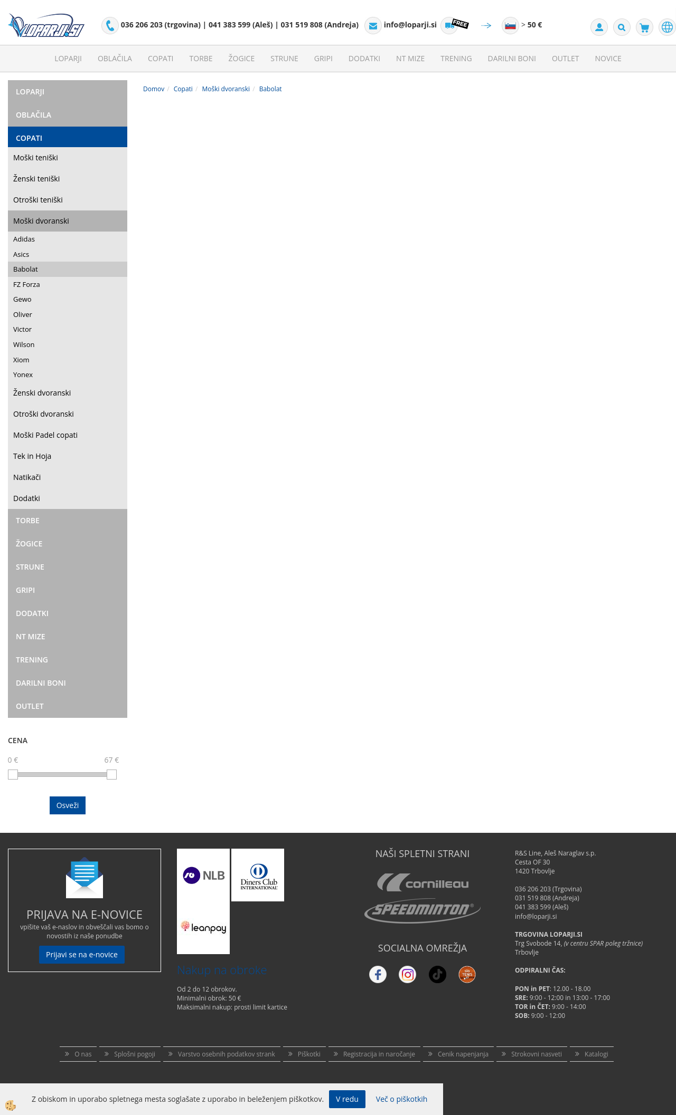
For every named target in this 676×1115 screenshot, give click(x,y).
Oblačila (115, 58)
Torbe (201, 58)
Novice (608, 58)
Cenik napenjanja (463, 1054)
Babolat (25, 269)
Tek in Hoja (32, 456)
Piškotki (309, 1054)
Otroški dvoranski (43, 414)
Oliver (22, 314)
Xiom (21, 359)
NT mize (410, 58)
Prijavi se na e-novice (82, 954)
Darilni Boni (512, 58)
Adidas (24, 239)
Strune (284, 58)
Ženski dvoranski (42, 393)
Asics (21, 254)
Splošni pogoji (134, 1054)
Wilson (24, 344)
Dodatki (364, 58)
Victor (22, 329)
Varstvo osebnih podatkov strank (226, 1054)
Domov (153, 88)
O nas (82, 1054)
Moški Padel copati (45, 435)
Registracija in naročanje (379, 1054)
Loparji (68, 58)
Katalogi (596, 1054)
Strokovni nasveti (536, 1054)
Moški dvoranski (41, 221)
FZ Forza (26, 284)
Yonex (23, 374)
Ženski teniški (36, 179)
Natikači (27, 477)
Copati (161, 58)
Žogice (242, 58)
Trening (456, 58)
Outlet (565, 58)
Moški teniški (35, 157)
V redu (347, 1099)
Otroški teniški (38, 200)
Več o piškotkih (402, 1099)
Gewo (22, 299)
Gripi (323, 58)
